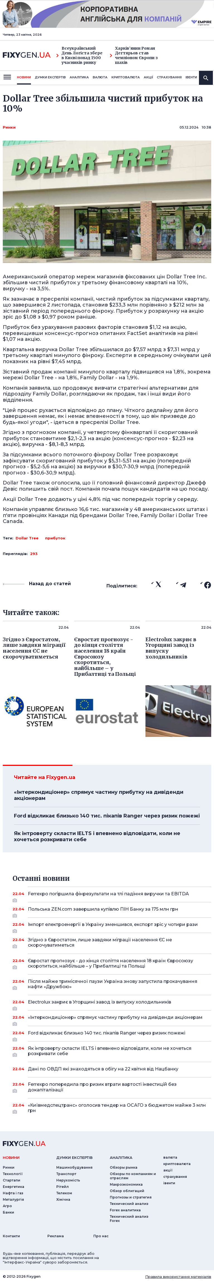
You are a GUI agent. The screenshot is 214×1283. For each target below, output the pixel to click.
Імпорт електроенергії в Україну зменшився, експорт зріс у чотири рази (113, 926)
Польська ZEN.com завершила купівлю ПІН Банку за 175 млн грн (112, 911)
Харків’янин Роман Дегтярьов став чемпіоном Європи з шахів (134, 55)
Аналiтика (79, 77)
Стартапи (11, 1180)
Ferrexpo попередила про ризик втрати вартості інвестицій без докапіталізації (112, 1087)
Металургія (13, 1199)
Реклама (55, 1236)
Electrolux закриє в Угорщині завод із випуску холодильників (112, 1004)
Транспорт (66, 1174)
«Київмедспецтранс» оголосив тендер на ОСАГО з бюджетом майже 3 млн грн (117, 1108)
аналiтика (121, 1157)
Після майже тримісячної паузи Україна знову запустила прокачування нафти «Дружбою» (112, 984)
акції (148, 77)
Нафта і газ (13, 1193)
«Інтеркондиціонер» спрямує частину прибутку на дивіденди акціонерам (98, 795)
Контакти (11, 1236)
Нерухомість (68, 1180)
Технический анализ (129, 1204)
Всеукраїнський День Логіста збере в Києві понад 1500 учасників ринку (79, 55)
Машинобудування (74, 1167)
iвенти (191, 77)
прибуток (55, 538)
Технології (13, 1174)
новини (24, 77)
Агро (7, 1206)
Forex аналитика (125, 1210)
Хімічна (63, 1199)
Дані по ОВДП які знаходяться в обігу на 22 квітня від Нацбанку (112, 1069)
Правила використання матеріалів (178, 1276)
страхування (169, 77)
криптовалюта (125, 77)
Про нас (101, 1236)
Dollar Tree (27, 538)
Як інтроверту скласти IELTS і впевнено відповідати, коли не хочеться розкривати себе (97, 836)
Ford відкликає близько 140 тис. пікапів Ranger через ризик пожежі (107, 816)
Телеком (64, 1193)
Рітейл (62, 1187)
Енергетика (13, 1187)
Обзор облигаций (127, 1191)
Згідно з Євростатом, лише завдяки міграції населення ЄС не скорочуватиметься (112, 943)
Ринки (9, 127)
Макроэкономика (126, 1184)
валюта (100, 77)
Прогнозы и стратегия (131, 1197)
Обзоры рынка (123, 1167)
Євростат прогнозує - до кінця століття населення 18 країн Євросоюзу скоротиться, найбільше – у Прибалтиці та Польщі (112, 964)
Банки (8, 1212)
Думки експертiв (50, 77)
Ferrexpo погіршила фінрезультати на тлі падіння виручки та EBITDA (112, 896)
